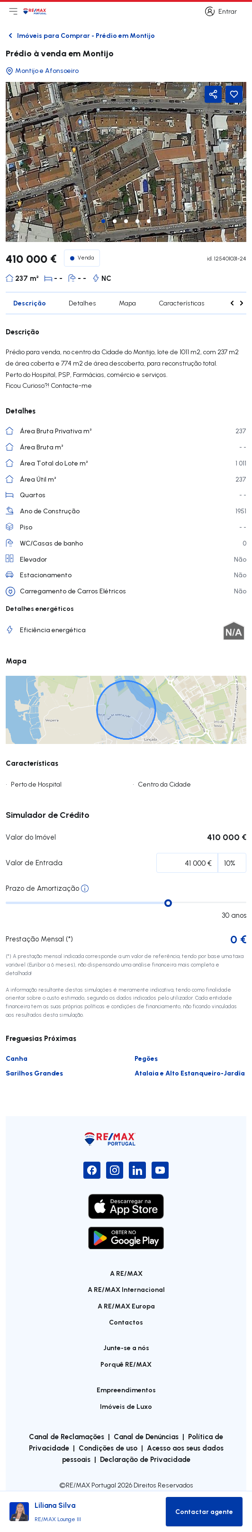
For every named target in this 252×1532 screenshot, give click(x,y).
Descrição (29, 302)
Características (182, 303)
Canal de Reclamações (66, 1436)
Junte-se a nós (126, 1347)
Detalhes (82, 303)
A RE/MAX (126, 1273)
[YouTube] (160, 1170)
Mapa (127, 303)
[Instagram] (114, 1170)
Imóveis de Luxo (126, 1406)
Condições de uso (108, 1447)
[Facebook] (91, 1170)
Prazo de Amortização (42, 888)
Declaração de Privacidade (145, 1459)
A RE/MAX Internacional (126, 1289)
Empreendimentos (126, 1389)
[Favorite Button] (234, 94)
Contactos (126, 1321)
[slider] (168, 903)
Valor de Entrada (34, 862)
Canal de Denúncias (146, 1436)
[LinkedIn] (137, 1170)
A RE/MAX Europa (126, 1305)
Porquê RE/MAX (126, 1364)
